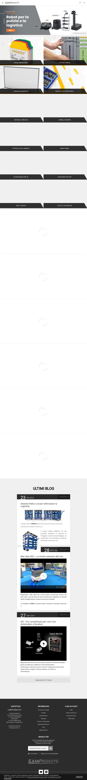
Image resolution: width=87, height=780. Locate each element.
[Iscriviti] (38, 748)
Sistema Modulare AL (21, 177)
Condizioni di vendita (43, 710)
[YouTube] (41, 772)
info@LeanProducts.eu (14, 726)
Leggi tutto (63, 496)
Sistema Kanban (64, 63)
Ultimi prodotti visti (71, 712)
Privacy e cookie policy (43, 721)
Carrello (81, 2)
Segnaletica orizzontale (64, 91)
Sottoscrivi (34, 753)
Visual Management (21, 63)
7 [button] (83, 33)
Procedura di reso (71, 715)
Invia (50, 748)
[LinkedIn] (46, 772)
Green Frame (64, 148)
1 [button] (73, 33)
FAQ (43, 727)
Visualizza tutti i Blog (43, 680)
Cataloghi (43, 718)
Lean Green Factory (64, 177)
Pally (37, 526)
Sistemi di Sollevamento (21, 148)
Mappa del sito (43, 730)
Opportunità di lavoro (43, 724)
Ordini (71, 710)
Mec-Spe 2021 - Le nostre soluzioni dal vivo (42, 556)
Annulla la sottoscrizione (49, 753)
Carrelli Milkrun (65, 120)
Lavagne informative (21, 91)
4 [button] (78, 33)
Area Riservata (43, 715)
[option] (43, 20)
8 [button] (85, 33)
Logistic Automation (64, 205)
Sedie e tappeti (21, 205)
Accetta (79, 777)
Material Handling (21, 120)
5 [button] (80, 33)
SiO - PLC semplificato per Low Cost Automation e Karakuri (38, 622)
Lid (41, 526)
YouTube (43, 712)
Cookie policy (7, 778)
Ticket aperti (71, 718)
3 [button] (76, 33)
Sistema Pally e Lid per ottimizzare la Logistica (39, 505)
